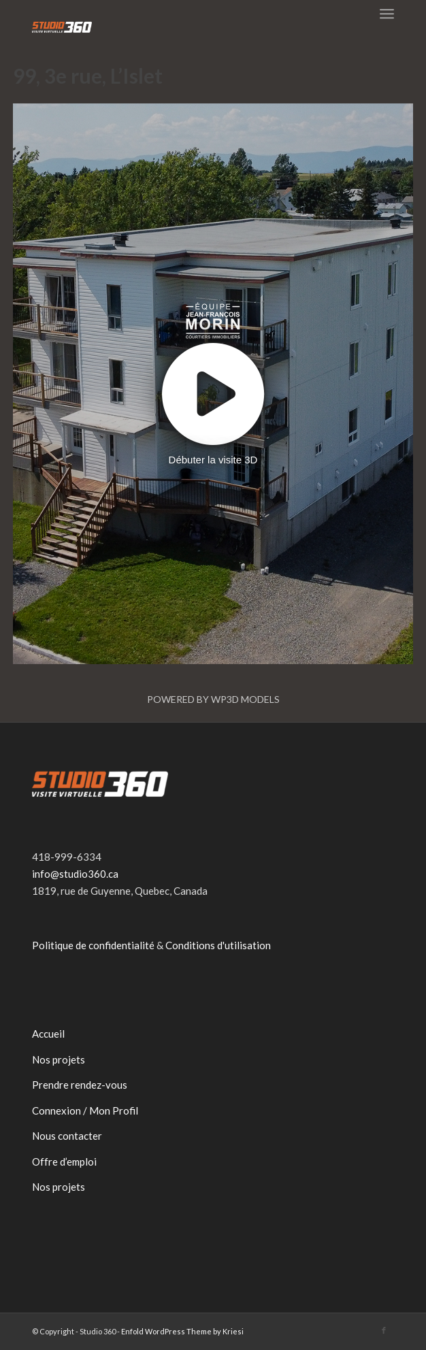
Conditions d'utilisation (218, 945)
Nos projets (58, 1059)
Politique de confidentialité (93, 945)
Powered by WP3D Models (213, 699)
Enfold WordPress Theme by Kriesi (182, 1331)
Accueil (48, 1033)
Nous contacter (67, 1136)
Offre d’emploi (64, 1161)
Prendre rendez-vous (79, 1085)
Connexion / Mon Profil (85, 1110)
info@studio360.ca (75, 874)
